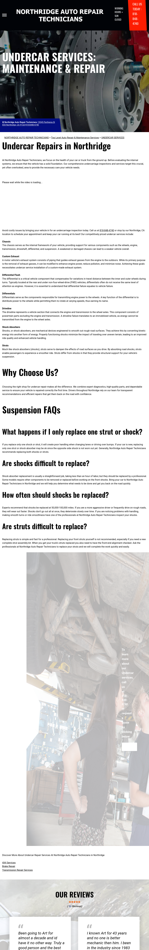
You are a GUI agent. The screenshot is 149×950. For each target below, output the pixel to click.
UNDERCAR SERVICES (112, 137)
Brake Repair (8, 866)
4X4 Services (9, 862)
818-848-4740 (135, 18)
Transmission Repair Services (17, 870)
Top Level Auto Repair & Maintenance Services (75, 137)
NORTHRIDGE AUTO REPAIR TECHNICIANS (26, 137)
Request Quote (129, 747)
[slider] (74, 902)
